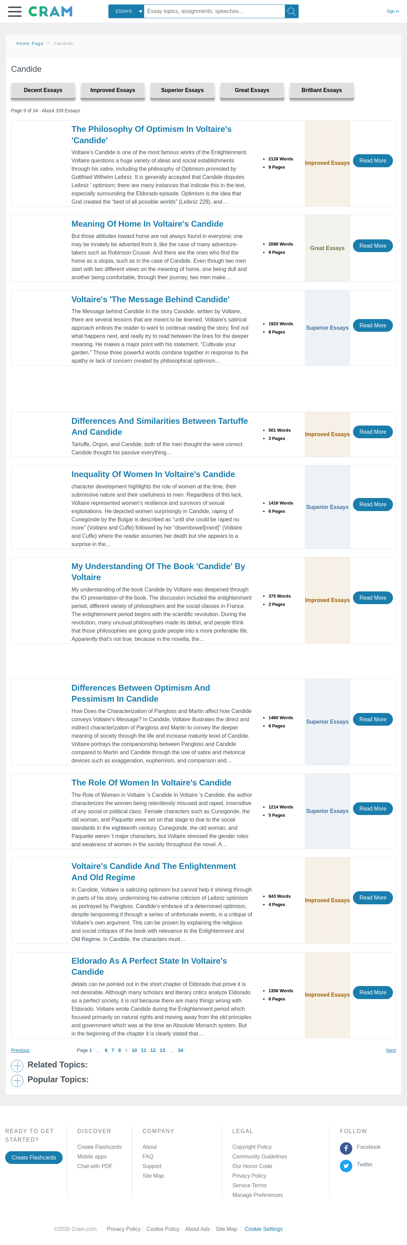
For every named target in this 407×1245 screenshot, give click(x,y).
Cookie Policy (166, 1229)
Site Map (153, 1176)
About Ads (200, 1229)
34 (180, 1050)
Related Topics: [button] (58, 1064)
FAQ (147, 1156)
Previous (20, 1050)
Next (391, 1050)
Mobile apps (92, 1156)
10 (134, 1050)
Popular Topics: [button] (58, 1079)
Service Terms (249, 1185)
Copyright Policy (251, 1147)
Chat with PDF (95, 1166)
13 (162, 1050)
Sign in (393, 11)
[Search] (292, 11)
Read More (373, 160)
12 (153, 1050)
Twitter (363, 1164)
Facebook (367, 1147)
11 (143, 1050)
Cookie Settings (264, 1229)
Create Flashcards (34, 1158)
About (149, 1147)
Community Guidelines (259, 1156)
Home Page (30, 43)
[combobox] (126, 11)
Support (151, 1166)
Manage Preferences (257, 1195)
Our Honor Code (252, 1166)
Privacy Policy (249, 1176)
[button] (15, 11)
